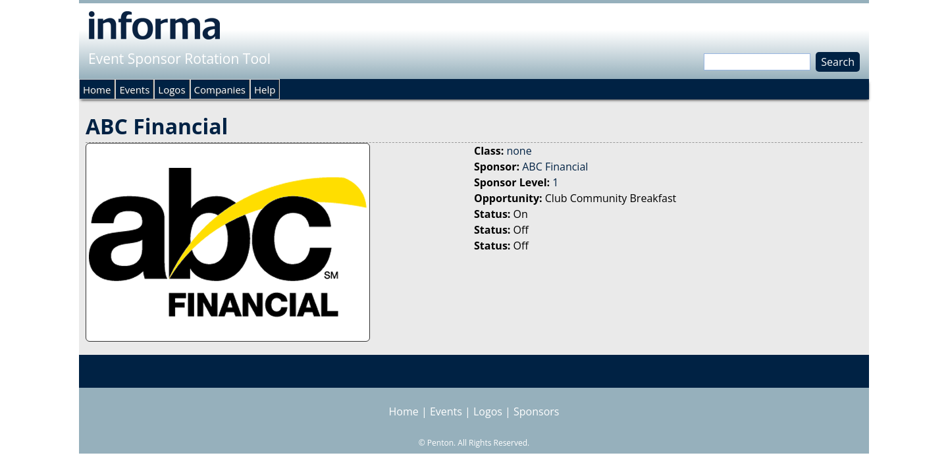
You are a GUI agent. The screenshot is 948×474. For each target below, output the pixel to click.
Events (134, 89)
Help (264, 89)
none (518, 151)
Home (97, 89)
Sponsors (536, 411)
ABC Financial (555, 166)
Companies (220, 89)
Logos (171, 89)
